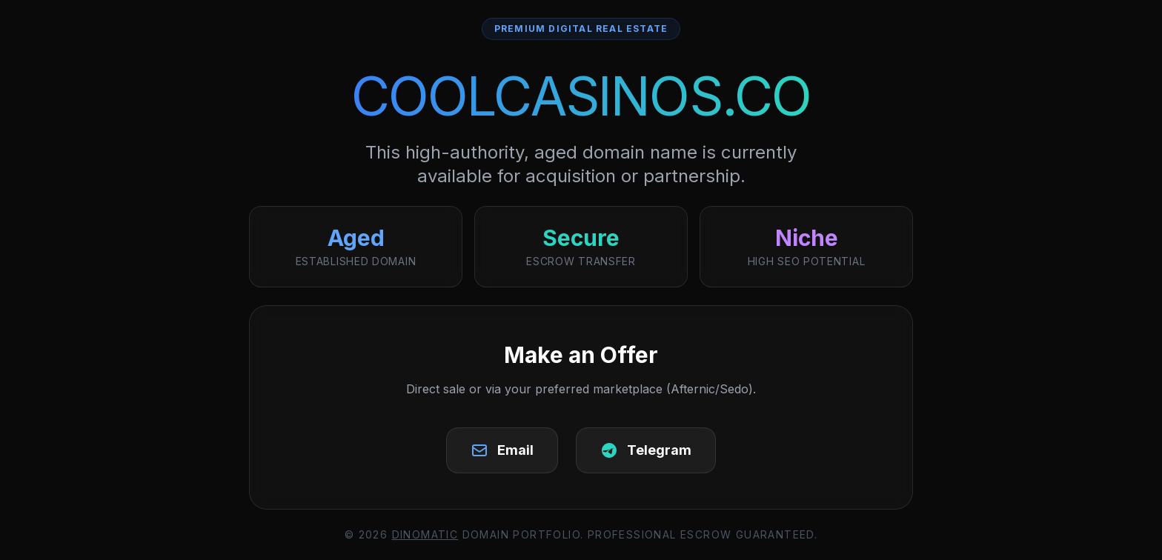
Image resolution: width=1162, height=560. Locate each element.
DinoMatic (425, 534)
